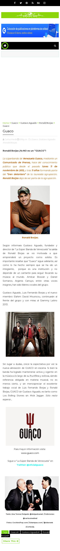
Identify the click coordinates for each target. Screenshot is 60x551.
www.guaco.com (30, 453)
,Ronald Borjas (10, 142)
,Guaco (34, 139)
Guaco (14, 123)
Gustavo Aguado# (31, 532)
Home (6, 123)
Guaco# (15, 532)
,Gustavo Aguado (46, 139)
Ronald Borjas (46, 123)
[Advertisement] (30, 88)
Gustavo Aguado (28, 123)
